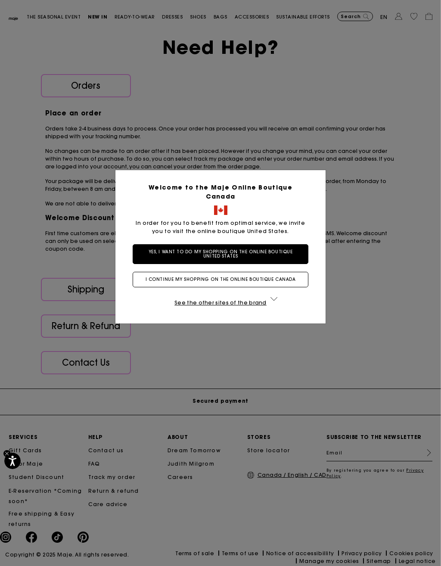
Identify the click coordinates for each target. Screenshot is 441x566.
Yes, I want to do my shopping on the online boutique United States (221, 254)
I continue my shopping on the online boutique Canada (221, 279)
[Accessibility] (12, 461)
